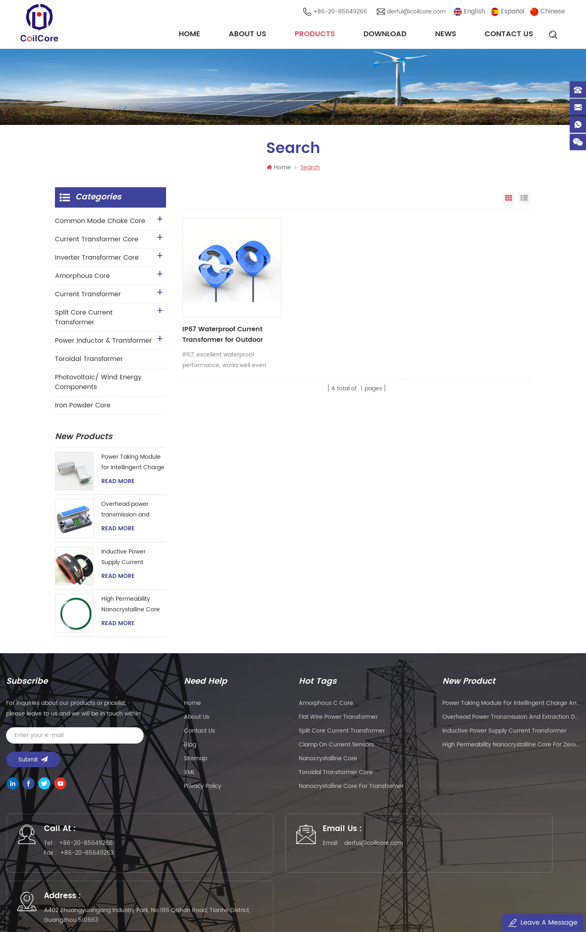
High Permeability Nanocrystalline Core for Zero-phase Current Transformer (130, 606)
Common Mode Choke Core (100, 222)
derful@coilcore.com (417, 12)
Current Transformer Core (96, 241)
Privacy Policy (202, 787)
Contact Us (509, 34)
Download (385, 34)
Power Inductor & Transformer (103, 342)
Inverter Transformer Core (97, 259)
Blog (190, 746)
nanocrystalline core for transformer (351, 787)
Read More (118, 483)
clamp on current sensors (336, 746)
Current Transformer (88, 296)
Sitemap (195, 760)
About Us (247, 34)
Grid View (509, 200)
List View (524, 200)
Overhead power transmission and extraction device (125, 511)
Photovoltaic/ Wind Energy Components (98, 384)
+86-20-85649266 (341, 12)
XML (189, 774)
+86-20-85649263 (90, 856)
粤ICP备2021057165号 (423, 902)
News (445, 34)
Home (189, 34)
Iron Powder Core (83, 407)
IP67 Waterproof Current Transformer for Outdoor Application (221, 317)
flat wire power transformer (338, 718)
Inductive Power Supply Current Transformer (123, 558)
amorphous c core (326, 704)
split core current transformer (342, 732)
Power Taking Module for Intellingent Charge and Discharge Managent (132, 464)
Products (315, 34)
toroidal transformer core (336, 774)
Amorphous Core (82, 277)
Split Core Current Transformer (84, 319)
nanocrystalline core (328, 760)
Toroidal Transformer (89, 360)
